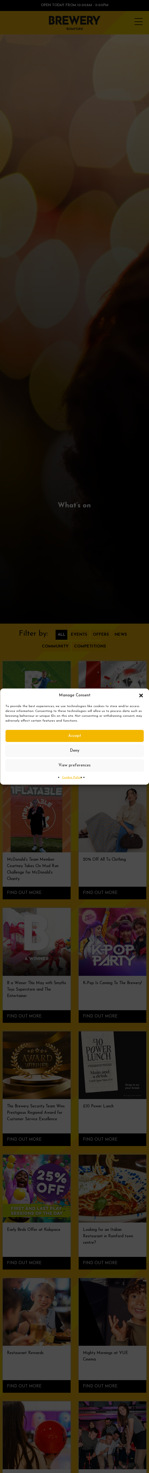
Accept (74, 736)
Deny (74, 750)
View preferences (74, 765)
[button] (141, 695)
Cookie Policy (72, 777)
